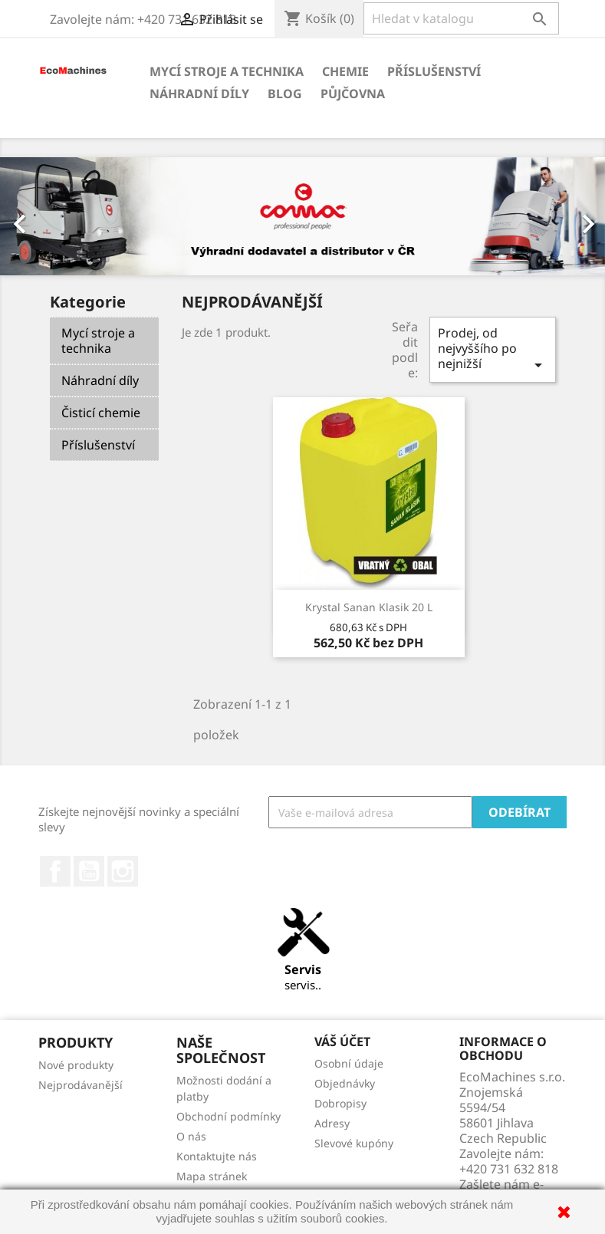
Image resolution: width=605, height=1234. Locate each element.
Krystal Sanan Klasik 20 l (368, 607)
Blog (285, 93)
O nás (191, 1136)
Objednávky (344, 1083)
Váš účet (342, 1041)
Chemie (345, 71)
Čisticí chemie (100, 412)
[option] (302, 216)
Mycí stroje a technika (227, 71)
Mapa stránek (211, 1176)
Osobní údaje (348, 1063)
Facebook (55, 871)
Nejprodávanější (80, 1085)
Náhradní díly (199, 93)
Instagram (122, 871)
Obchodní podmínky (228, 1116)
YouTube (89, 871)
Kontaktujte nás (216, 1156)
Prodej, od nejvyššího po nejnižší (492, 349)
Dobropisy (340, 1103)
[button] (45, 216)
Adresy (332, 1123)
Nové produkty (75, 1065)
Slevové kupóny (353, 1143)
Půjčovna (353, 93)
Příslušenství (434, 71)
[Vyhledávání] (461, 18)
